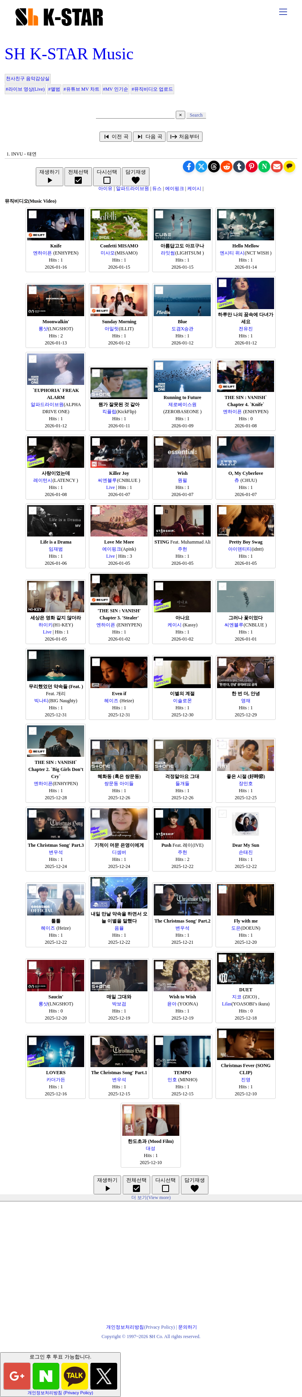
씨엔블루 (107, 480)
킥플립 (109, 411)
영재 (245, 700)
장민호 (246, 783)
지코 (237, 997)
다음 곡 (149, 137)
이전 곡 (116, 137)
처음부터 (185, 137)
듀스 (157, 188)
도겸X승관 (182, 328)
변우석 (56, 852)
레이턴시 (42, 480)
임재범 (56, 549)
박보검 (119, 1004)
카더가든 (55, 1079)
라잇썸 (168, 253)
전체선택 (78, 177)
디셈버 (119, 852)
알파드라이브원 (132, 188)
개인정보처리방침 (125, 1327)
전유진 (246, 328)
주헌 (182, 549)
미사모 (108, 253)
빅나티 (41, 700)
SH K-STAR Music (69, 54)
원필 (182, 480)
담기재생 (135, 177)
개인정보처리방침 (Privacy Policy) (60, 1392)
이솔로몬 (182, 700)
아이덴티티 (240, 549)
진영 (245, 1079)
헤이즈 (112, 700)
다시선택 (107, 177)
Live (110, 487)
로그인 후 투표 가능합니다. (60, 1374)
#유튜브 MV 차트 (81, 89)
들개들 (182, 783)
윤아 (172, 1004)
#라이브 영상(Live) (25, 89)
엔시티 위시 (232, 253)
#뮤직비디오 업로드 (152, 89)
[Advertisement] (151, 1256)
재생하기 (49, 177)
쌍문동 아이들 (119, 783)
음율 (119, 928)
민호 (173, 1079)
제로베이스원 (182, 404)
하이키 (46, 625)
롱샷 (43, 328)
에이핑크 (174, 188)
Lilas (226, 1004)
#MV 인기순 (115, 89)
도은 (236, 928)
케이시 (194, 188)
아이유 (105, 188)
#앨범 (54, 89)
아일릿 (112, 328)
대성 (150, 1148)
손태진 (246, 852)
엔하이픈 (43, 253)
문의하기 (187, 1327)
